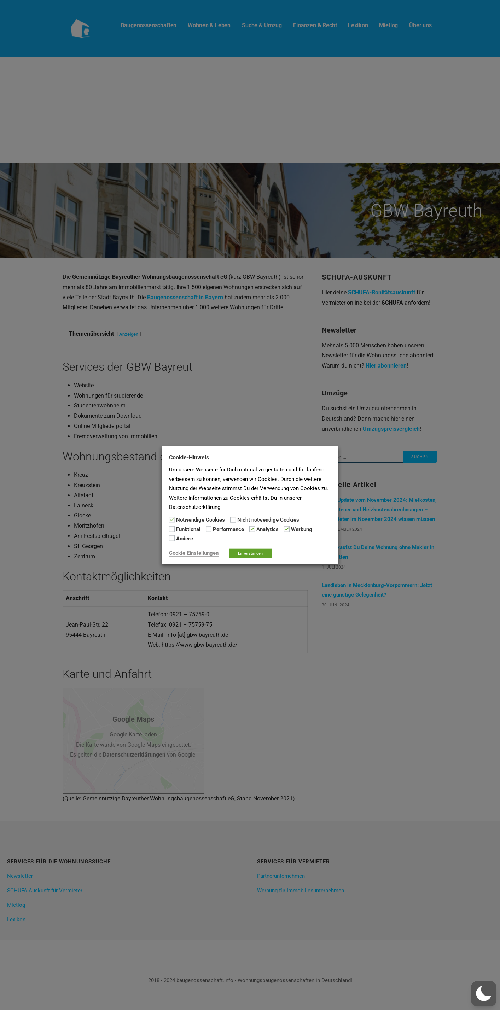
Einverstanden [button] (250, 553)
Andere (184, 538)
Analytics (267, 529)
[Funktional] (172, 529)
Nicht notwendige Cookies (268, 520)
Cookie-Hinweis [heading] (189, 457)
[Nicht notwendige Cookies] (233, 519)
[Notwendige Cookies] (172, 519)
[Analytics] (252, 529)
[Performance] (208, 529)
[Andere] (172, 538)
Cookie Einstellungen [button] (194, 553)
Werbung (301, 529)
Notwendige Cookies (200, 520)
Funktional (188, 529)
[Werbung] (287, 529)
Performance (228, 529)
